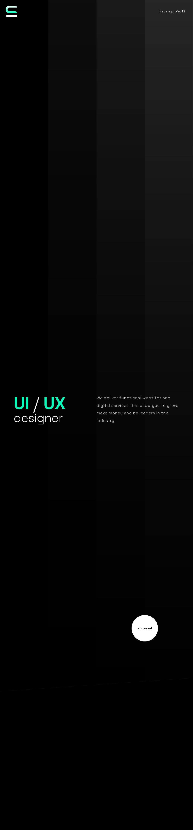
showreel (145, 628)
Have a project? (172, 11)
